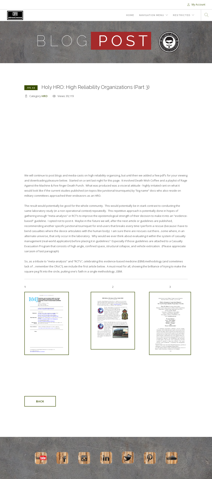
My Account (196, 4)
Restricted (181, 15)
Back (40, 401)
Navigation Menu (151, 15)
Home (130, 15)
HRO (44, 96)
